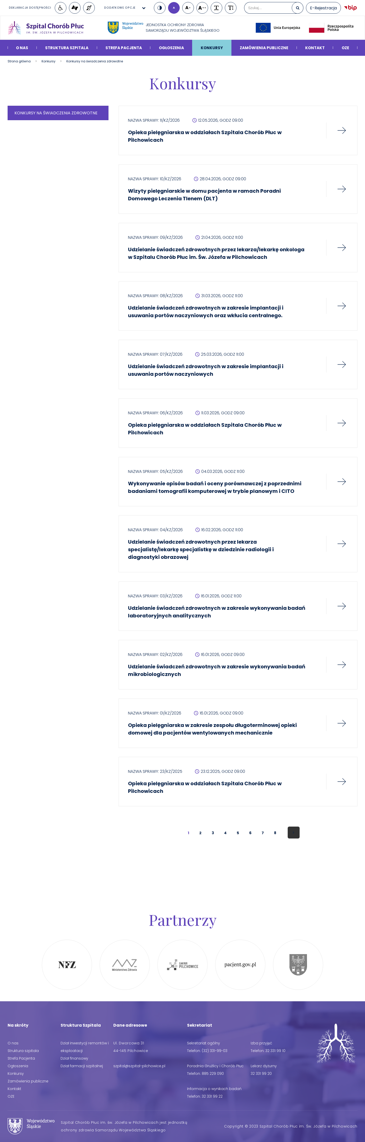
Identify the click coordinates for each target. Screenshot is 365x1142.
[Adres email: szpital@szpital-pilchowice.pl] (139, 1065)
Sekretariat (199, 1025)
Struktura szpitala (66, 47)
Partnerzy (183, 919)
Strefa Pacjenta (123, 47)
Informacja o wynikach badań (214, 1088)
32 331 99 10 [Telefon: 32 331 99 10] (275, 1050)
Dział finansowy (74, 1058)
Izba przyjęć (261, 1043)
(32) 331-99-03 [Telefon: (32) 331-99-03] (214, 1050)
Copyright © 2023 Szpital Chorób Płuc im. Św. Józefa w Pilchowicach (290, 1126)
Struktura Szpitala (81, 1025)
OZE (345, 47)
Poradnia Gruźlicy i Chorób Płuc (215, 1065)
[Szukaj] (297, 8)
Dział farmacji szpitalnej (82, 1065)
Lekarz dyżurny (264, 1065)
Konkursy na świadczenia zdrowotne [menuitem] (56, 113)
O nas (22, 47)
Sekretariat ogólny (203, 1043)
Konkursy (212, 47)
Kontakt (315, 47)
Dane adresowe (130, 1025)
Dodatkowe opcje (120, 8)
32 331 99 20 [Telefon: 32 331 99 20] (261, 1073)
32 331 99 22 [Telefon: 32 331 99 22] (212, 1096)
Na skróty (18, 1025)
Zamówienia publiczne (264, 47)
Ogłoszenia (171, 47)
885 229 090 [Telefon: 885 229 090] (213, 1073)
